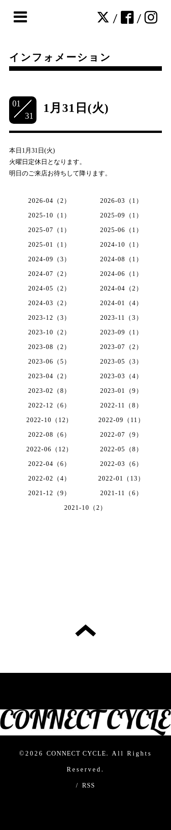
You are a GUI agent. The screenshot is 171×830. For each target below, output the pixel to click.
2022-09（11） (121, 420)
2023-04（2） (49, 376)
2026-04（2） (49, 200)
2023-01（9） (121, 390)
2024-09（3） (49, 259)
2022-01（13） (121, 478)
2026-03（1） (121, 200)
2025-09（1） (121, 215)
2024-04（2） (121, 288)
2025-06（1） (121, 230)
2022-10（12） (49, 420)
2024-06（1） (121, 273)
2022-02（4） (49, 478)
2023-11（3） (121, 317)
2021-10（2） (85, 507)
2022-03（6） (121, 463)
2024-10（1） (121, 244)
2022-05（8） (121, 449)
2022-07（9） (121, 434)
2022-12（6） (49, 405)
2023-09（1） (121, 332)
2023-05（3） (121, 361)
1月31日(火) (76, 108)
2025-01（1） (49, 244)
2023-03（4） (121, 376)
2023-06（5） (49, 361)
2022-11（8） (121, 405)
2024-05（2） (49, 288)
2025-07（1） (49, 230)
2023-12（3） (49, 317)
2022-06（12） (49, 449)
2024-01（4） (121, 303)
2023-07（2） (121, 347)
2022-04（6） (49, 463)
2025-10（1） (49, 215)
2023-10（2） (49, 332)
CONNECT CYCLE (76, 753)
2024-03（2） (49, 303)
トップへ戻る (85, 630)
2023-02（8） (49, 390)
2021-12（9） (49, 493)
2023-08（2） (49, 347)
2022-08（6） (49, 434)
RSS (88, 785)
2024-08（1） (121, 259)
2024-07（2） (49, 273)
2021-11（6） (121, 493)
